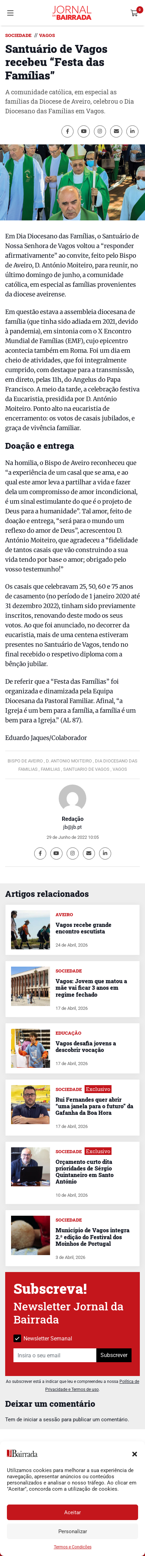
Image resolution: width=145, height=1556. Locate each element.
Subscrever (113, 1355)
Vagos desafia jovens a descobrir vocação (86, 1046)
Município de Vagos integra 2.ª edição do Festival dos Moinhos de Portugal (92, 1236)
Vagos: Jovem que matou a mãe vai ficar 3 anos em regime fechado (91, 987)
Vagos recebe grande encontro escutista (84, 928)
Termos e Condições (72, 1547)
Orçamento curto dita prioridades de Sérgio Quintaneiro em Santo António (85, 1171)
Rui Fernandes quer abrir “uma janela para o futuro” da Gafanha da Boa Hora (94, 1106)
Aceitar (72, 1512)
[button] (134, 1453)
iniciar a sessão (41, 1419)
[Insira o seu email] (55, 1355)
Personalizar (72, 1531)
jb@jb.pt (72, 827)
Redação (73, 819)
